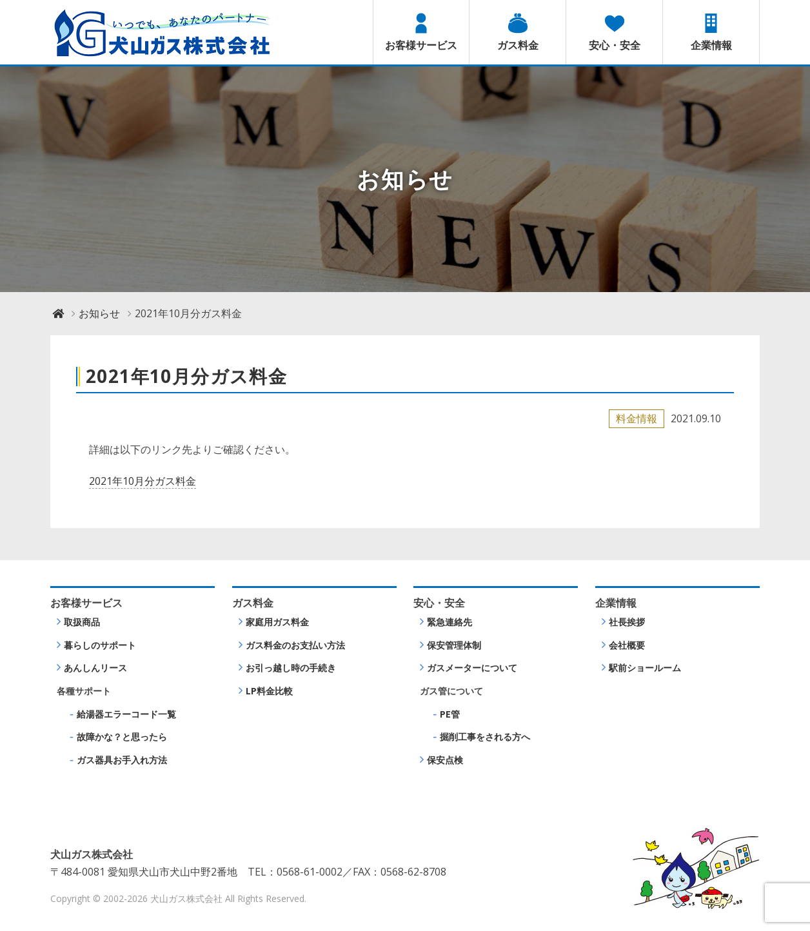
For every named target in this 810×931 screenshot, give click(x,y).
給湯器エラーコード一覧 (126, 714)
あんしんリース (95, 668)
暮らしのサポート (100, 645)
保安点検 (445, 760)
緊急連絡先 (449, 622)
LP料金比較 (269, 691)
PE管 (450, 714)
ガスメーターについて (472, 668)
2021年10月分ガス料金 (142, 481)
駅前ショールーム (645, 668)
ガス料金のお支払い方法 (295, 645)
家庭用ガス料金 (277, 622)
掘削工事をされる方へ (485, 736)
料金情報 (636, 418)
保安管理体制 (454, 645)
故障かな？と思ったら (122, 736)
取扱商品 (82, 622)
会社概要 (627, 645)
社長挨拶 (627, 622)
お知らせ (99, 313)
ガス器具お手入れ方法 (122, 760)
